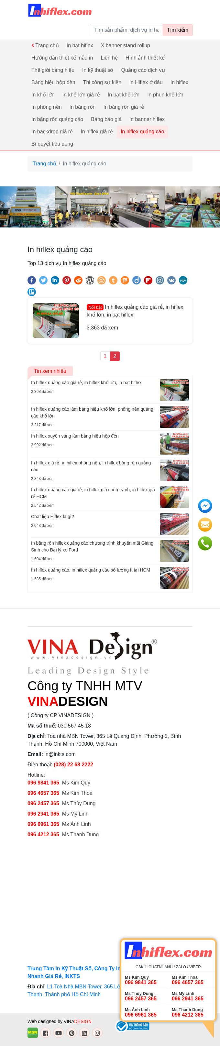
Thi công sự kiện (102, 82)
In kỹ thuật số (97, 70)
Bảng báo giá (106, 119)
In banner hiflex (147, 119)
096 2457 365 (43, 803)
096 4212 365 (43, 834)
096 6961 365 (43, 824)
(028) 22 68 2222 (73, 764)
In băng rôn (83, 107)
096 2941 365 (43, 814)
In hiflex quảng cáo (142, 131)
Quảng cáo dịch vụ (143, 70)
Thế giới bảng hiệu (52, 70)
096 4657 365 (44, 793)
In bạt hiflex (80, 45)
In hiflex (179, 82)
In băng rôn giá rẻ (123, 107)
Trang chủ (45, 45)
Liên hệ (109, 58)
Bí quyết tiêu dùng (52, 144)
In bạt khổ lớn (123, 94)
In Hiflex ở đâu (145, 82)
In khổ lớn (43, 94)
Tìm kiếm (177, 30)
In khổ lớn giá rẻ (81, 94)
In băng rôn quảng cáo (57, 119)
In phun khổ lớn (165, 94)
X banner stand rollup (125, 45)
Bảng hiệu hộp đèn (53, 82)
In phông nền (46, 107)
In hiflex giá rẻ (97, 131)
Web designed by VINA (60, 1021)
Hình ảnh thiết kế (145, 58)
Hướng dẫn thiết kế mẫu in (62, 58)
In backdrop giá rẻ (52, 131)
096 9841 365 (43, 782)
